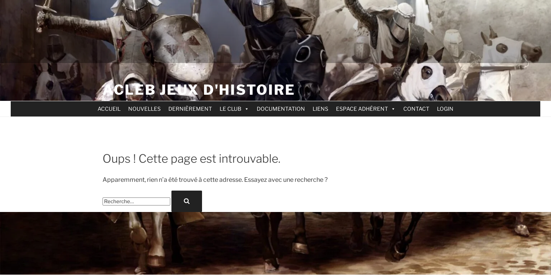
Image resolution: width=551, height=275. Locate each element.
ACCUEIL (109, 108)
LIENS (320, 108)
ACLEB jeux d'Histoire (199, 89)
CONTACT (416, 108)
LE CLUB (234, 108)
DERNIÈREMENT (190, 108)
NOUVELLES (144, 108)
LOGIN (445, 108)
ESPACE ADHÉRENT (366, 108)
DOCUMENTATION (281, 108)
